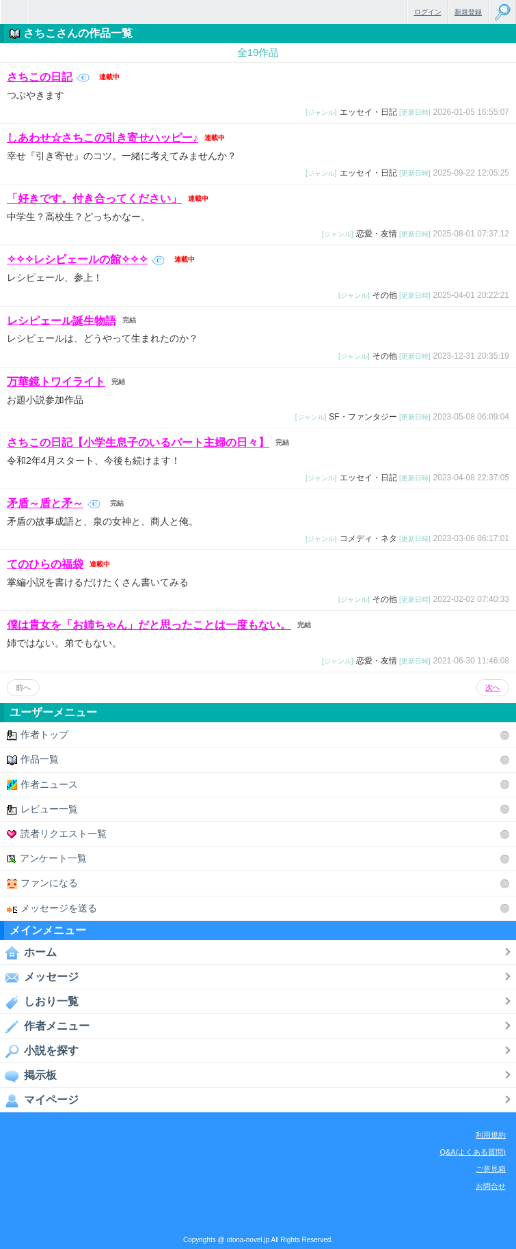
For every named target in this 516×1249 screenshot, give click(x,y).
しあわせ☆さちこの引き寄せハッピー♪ (102, 137)
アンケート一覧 (47, 858)
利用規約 (491, 1135)
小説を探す (39, 1050)
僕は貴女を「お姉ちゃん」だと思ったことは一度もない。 (149, 625)
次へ (492, 687)
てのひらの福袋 (45, 564)
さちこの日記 (48, 77)
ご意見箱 (491, 1169)
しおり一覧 (39, 1001)
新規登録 (468, 12)
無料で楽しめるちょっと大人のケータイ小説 (13, 12)
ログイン (428, 12)
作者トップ (37, 735)
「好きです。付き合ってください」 (94, 198)
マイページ (39, 1100)
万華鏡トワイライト (56, 381)
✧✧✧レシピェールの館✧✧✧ (86, 259)
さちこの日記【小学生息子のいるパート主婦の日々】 (138, 442)
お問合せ (491, 1186)
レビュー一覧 (42, 809)
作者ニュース (42, 785)
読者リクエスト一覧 (57, 834)
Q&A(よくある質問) (472, 1152)
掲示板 (28, 1075)
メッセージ (39, 977)
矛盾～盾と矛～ (53, 503)
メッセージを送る (52, 908)
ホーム (28, 952)
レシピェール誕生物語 (61, 320)
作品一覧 (33, 759)
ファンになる (42, 883)
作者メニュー (45, 1026)
